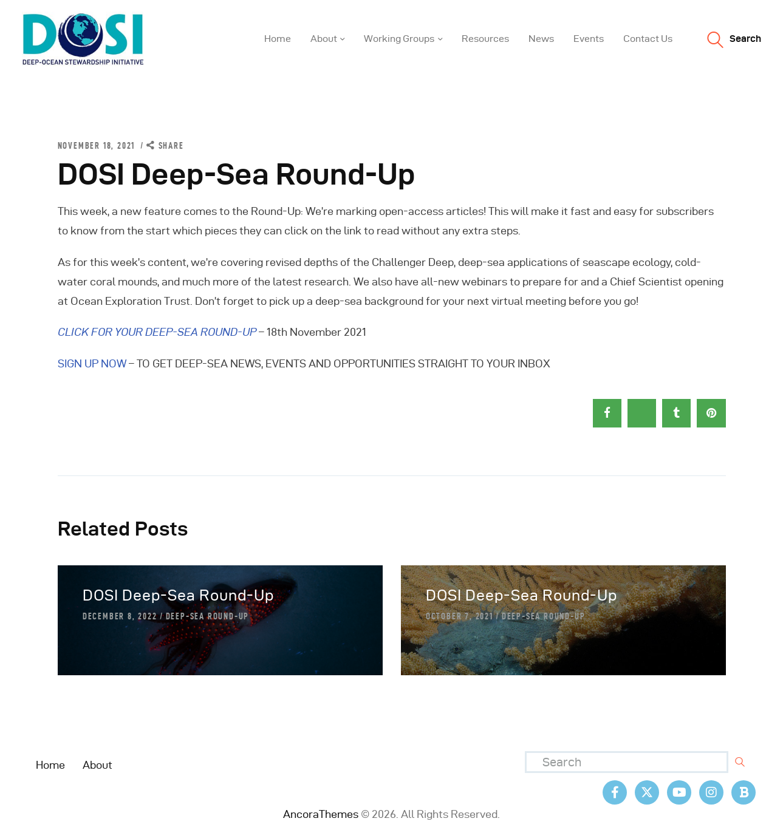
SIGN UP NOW (92, 363)
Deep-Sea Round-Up (208, 616)
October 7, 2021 (459, 616)
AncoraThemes (320, 814)
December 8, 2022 (120, 616)
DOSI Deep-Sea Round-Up (178, 595)
